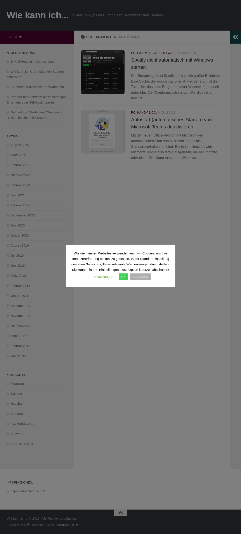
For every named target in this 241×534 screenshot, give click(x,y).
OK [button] (123, 276)
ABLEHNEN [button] (140, 276)
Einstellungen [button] (103, 276)
